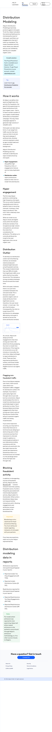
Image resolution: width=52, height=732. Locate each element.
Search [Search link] (33, 4)
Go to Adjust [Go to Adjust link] (43, 3)
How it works (11, 96)
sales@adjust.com (9, 73)
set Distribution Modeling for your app (11, 85)
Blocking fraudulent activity (8, 471)
